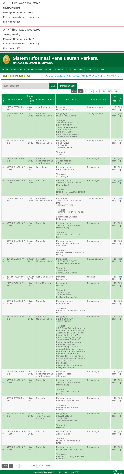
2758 (103, 91)
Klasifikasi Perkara (45, 99)
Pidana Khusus (60, 69)
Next (117, 91)
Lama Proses (114, 99)
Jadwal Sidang (76, 69)
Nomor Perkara (15, 99)
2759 (110, 91)
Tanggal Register (30, 99)
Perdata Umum (18, 69)
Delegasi (100, 69)
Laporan (89, 69)
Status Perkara (98, 99)
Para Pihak (70, 99)
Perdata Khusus (35, 69)
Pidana (48, 69)
